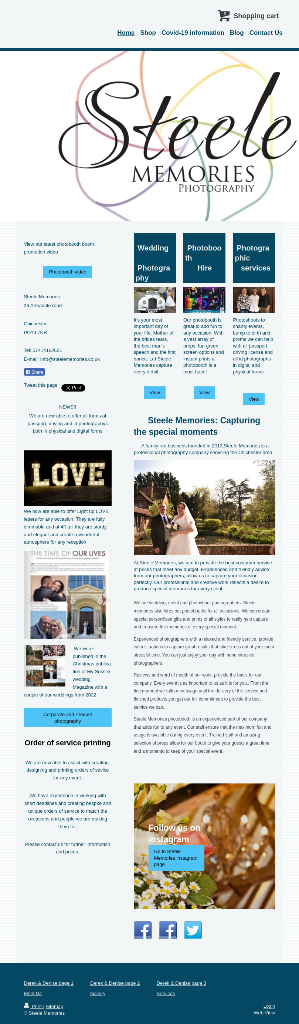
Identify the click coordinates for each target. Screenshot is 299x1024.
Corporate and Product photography (67, 718)
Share (34, 372)
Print (33, 1006)
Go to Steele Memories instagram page (176, 858)
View (155, 392)
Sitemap (54, 1006)
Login (269, 1006)
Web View (264, 1012)
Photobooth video (67, 272)
